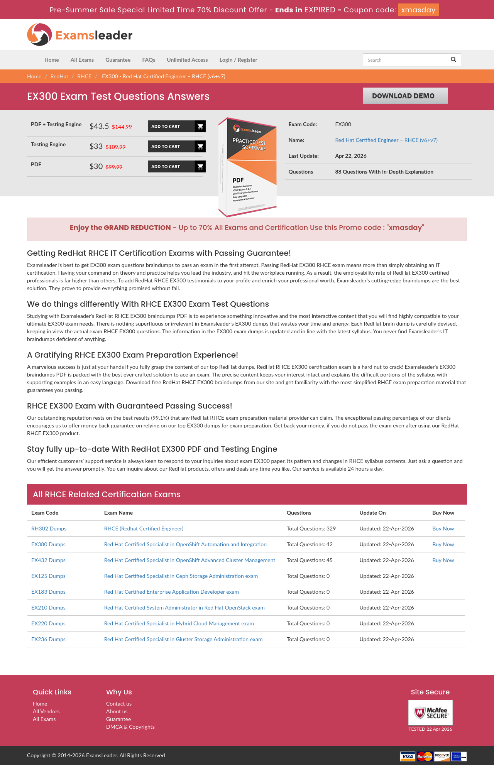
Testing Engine (48, 144)
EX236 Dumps (48, 639)
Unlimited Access (187, 59)
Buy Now (443, 528)
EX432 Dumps (48, 560)
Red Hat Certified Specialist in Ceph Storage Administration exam (181, 575)
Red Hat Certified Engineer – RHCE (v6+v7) (386, 140)
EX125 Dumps (48, 575)
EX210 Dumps (48, 607)
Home (51, 59)
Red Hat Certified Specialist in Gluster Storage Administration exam (183, 639)
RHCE (84, 76)
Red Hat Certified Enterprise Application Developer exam (171, 591)
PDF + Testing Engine (56, 124)
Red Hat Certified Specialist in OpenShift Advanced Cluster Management (190, 560)
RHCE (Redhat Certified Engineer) (144, 528)
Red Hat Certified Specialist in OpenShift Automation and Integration (185, 544)
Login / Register (238, 59)
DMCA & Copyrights (130, 726)
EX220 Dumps (48, 623)
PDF (36, 164)
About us (117, 711)
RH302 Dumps (48, 528)
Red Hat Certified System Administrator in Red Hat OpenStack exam (184, 607)
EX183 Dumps (48, 591)
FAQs (148, 59)
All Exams (82, 59)
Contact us (119, 703)
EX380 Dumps (48, 544)
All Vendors (46, 711)
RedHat (59, 76)
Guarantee (117, 59)
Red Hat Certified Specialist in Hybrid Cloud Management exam (179, 623)
